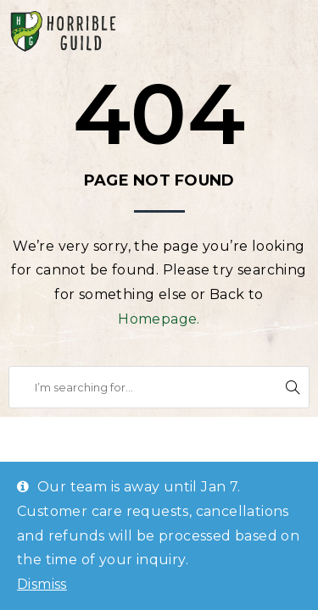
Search (292, 387)
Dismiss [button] (42, 584)
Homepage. (159, 319)
